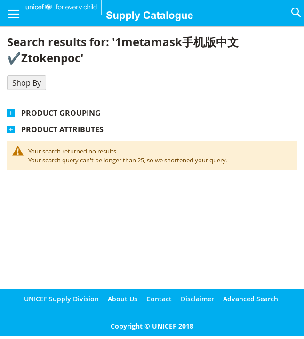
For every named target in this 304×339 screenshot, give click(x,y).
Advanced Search (250, 298)
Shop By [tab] (26, 83)
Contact (159, 298)
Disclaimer (197, 298)
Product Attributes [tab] (62, 129)
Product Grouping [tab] (61, 113)
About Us (122, 298)
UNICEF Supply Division (61, 298)
